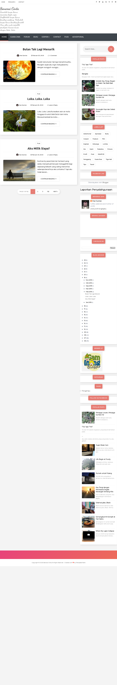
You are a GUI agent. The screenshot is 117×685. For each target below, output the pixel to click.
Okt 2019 (89, 283)
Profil (85, 154)
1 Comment (53, 55)
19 (85, 277)
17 (85, 309)
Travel (92, 164)
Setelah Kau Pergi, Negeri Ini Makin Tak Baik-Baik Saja (105, 83)
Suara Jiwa (15, 37)
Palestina (100, 149)
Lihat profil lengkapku (98, 209)
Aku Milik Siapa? (39, 148)
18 (85, 306)
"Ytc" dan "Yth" (87, 65)
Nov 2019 (89, 280)
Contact (21, 2)
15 (85, 315)
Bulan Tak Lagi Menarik (39, 49)
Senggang (87, 159)
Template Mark (80, 562)
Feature (95, 139)
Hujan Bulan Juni (102, 445)
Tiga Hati (109, 159)
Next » (55, 191)
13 (85, 320)
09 (85, 332)
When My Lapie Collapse (105, 531)
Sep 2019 (89, 286)
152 (48, 191)
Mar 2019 (89, 289)
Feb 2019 (89, 292)
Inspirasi (86, 144)
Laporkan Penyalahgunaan (96, 189)
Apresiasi (98, 134)
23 (85, 266)
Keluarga (96, 144)
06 (85, 341)
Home (3, 2)
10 (85, 329)
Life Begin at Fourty (103, 459)
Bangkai (85, 74)
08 (85, 335)
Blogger (105, 182)
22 (85, 269)
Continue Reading (48, 74)
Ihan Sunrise (97, 201)
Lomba (105, 144)
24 (85, 263)
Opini (91, 149)
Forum (27, 37)
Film (103, 139)
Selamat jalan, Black (103, 503)
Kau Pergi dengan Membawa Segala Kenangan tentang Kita (104, 490)
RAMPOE (101, 154)
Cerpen (45, 37)
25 (85, 260)
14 (85, 318)
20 (85, 274)
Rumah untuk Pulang (104, 473)
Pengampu (11, 2)
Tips (84, 164)
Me (84, 149)
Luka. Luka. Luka (38, 98)
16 (85, 312)
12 (85, 323)
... (82, 436)
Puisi (66, 37)
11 (84, 326)
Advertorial (78, 37)
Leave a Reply (53, 105)
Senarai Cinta (9, 8)
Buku (35, 37)
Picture (109, 149)
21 (85, 272)
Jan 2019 (89, 302)
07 (85, 338)
